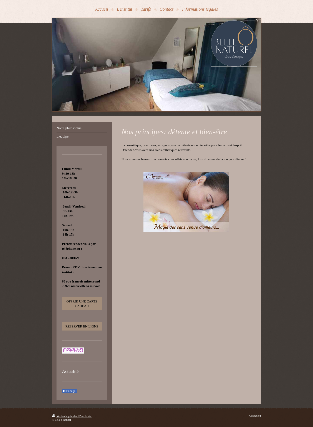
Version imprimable (65, 416)
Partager (69, 391)
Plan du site (85, 416)
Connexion (255, 415)
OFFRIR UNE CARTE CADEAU (81, 303)
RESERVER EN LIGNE (81, 326)
